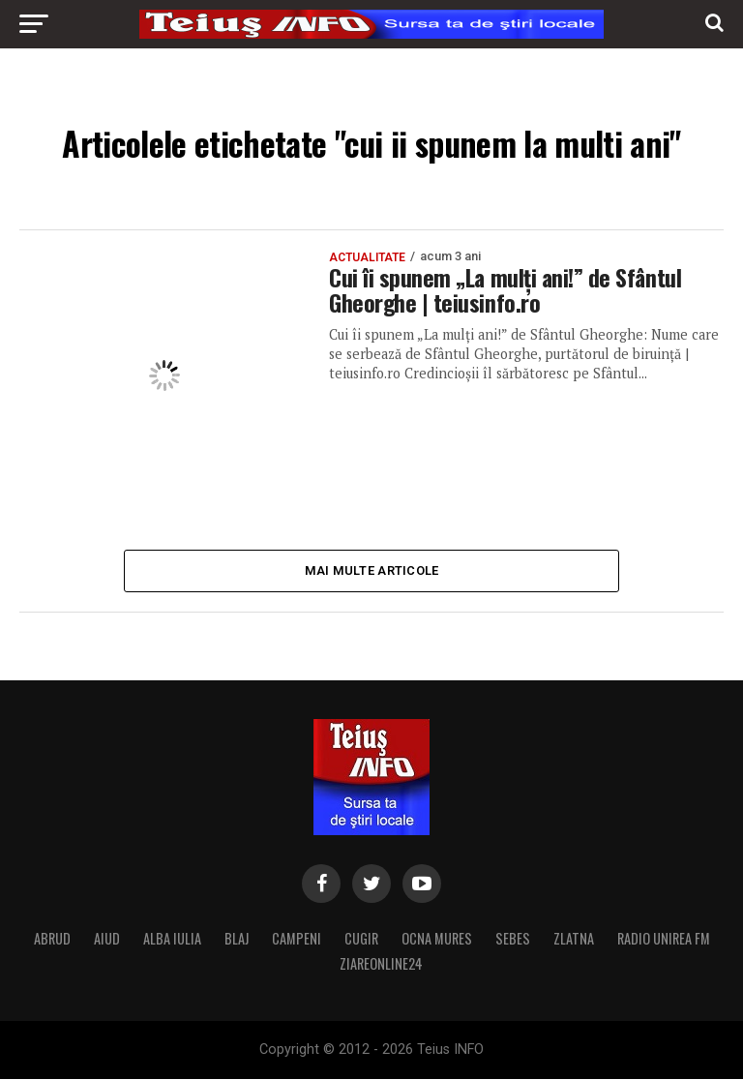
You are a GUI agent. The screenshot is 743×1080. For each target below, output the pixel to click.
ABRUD (52, 939)
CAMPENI (296, 939)
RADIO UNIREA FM (663, 939)
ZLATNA (573, 939)
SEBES (512, 939)
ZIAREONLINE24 (381, 964)
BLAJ (236, 939)
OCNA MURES (436, 939)
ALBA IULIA (172, 939)
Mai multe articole (372, 570)
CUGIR (361, 939)
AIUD (107, 939)
